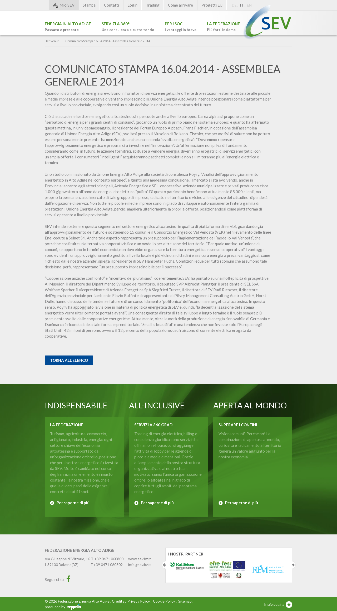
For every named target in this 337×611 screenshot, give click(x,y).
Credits (118, 601)
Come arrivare (180, 5)
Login (132, 5)
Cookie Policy (164, 601)
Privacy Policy (138, 601)
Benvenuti (52, 41)
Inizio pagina (278, 604)
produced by (63, 606)
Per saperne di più (73, 502)
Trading (153, 5)
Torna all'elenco (69, 360)
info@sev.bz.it (139, 564)
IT (242, 5)
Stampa (89, 5)
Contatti (111, 5)
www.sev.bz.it (139, 559)
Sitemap (185, 601)
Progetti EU (211, 5)
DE (234, 5)
